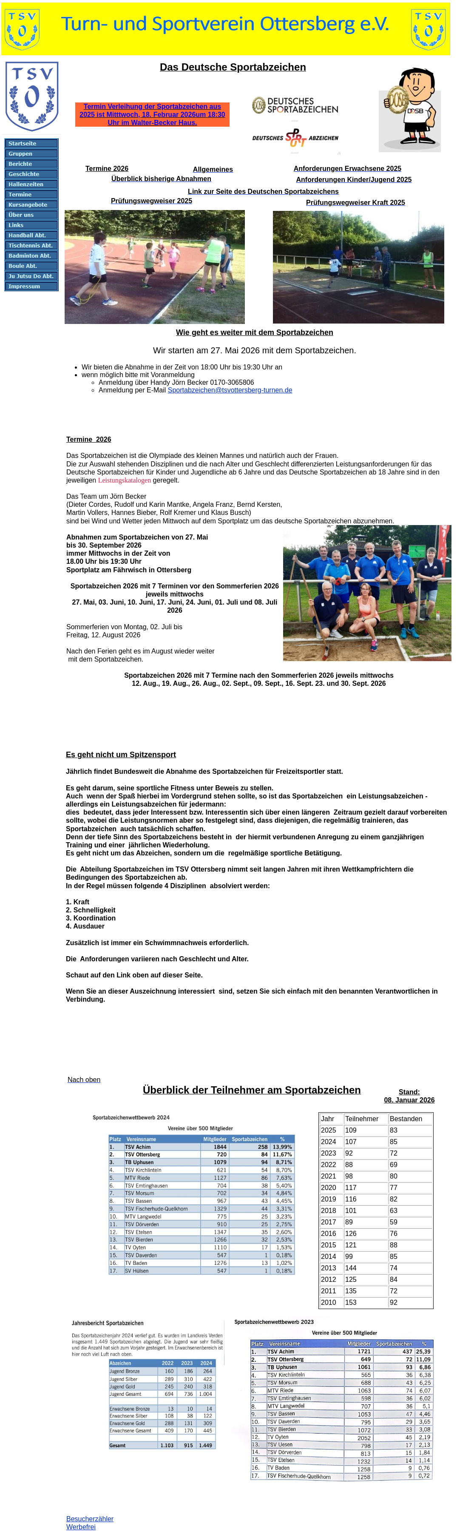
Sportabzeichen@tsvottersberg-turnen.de (230, 390)
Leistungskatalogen (124, 480)
